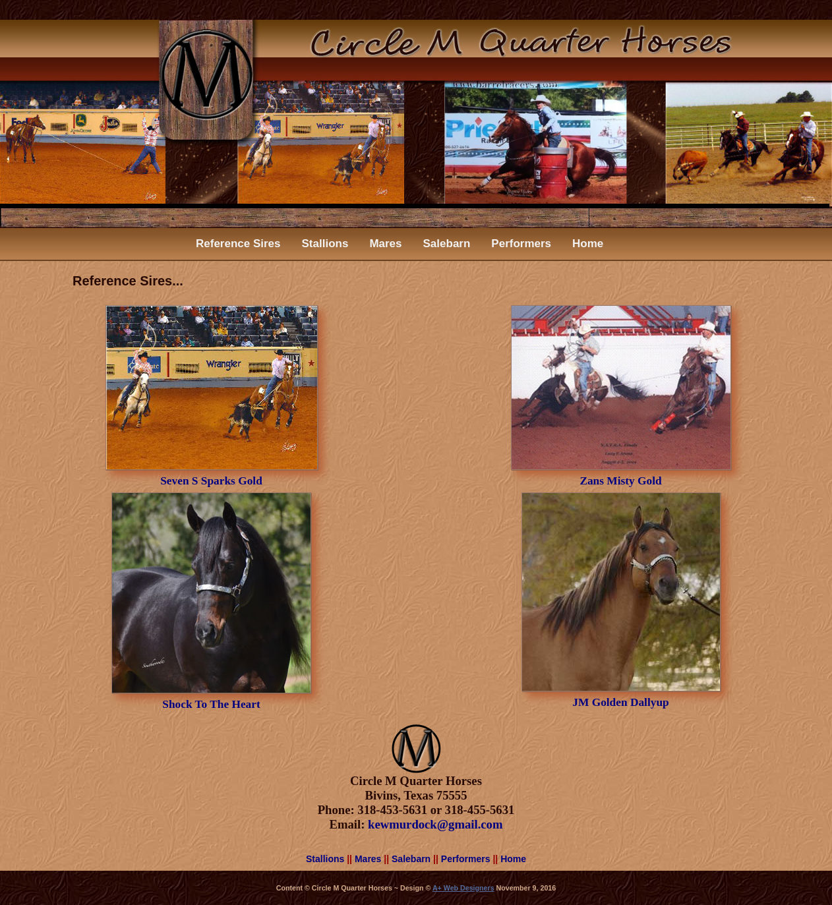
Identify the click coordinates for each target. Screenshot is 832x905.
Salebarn (447, 243)
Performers (521, 243)
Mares (385, 243)
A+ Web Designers (463, 888)
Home (587, 243)
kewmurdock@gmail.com (435, 824)
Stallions (325, 243)
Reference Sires (238, 243)
